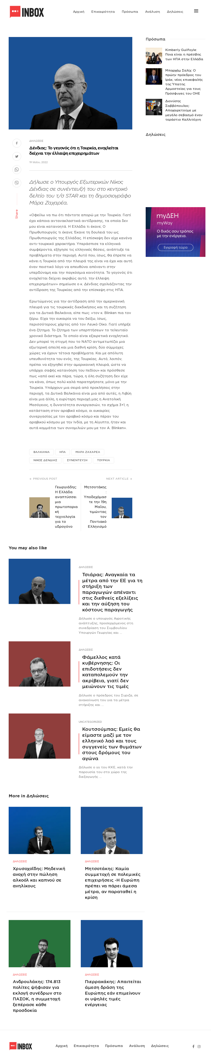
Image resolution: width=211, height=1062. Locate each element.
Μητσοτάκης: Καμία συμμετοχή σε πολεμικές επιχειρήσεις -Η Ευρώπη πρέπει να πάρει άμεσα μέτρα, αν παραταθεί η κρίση (113, 883)
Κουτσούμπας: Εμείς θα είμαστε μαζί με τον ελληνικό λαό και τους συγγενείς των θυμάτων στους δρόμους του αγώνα (112, 743)
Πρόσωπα (130, 12)
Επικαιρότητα (103, 12)
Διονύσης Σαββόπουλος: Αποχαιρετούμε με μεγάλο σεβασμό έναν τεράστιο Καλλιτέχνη (184, 110)
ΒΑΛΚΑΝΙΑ (41, 452)
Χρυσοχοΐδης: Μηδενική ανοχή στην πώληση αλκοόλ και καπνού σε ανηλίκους (39, 877)
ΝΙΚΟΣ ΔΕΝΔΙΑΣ (45, 460)
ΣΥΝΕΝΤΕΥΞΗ (77, 460)
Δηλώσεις (175, 12)
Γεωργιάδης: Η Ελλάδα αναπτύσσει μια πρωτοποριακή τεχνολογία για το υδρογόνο (66, 507)
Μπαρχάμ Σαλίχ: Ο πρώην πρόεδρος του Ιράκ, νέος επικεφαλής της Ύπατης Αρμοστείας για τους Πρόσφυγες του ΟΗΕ (184, 82)
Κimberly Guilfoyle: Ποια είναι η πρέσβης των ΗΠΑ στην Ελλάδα (184, 54)
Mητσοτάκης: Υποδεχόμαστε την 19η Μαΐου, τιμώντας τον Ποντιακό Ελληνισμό (95, 507)
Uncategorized (90, 721)
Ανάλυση (152, 12)
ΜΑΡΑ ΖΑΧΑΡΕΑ (87, 452)
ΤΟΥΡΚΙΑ (103, 460)
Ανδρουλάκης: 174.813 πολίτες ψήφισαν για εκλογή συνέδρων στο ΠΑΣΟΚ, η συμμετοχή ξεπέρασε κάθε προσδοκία (37, 996)
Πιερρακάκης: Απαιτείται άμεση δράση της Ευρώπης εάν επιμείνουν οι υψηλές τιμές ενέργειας (113, 993)
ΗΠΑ (62, 452)
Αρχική (78, 12)
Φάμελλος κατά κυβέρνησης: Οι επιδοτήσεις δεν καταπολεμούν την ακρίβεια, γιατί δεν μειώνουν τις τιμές (105, 672)
